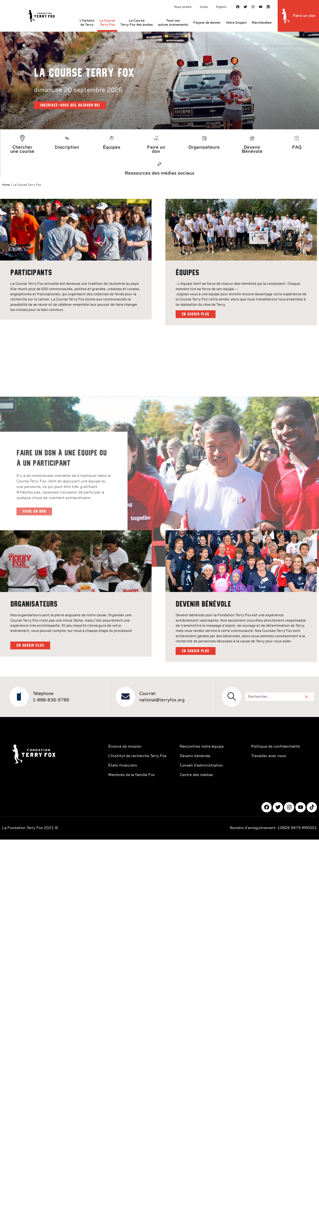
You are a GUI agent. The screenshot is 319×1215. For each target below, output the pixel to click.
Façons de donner (207, 22)
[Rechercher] (306, 694)
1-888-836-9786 (51, 697)
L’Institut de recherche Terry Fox (137, 753)
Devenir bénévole (195, 753)
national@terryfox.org (161, 697)
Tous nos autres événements (173, 23)
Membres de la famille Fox (131, 771)
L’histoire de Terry (87, 23)
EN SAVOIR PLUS (195, 313)
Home (6, 184)
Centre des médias (196, 771)
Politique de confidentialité (275, 743)
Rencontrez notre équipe (202, 743)
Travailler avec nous (268, 753)
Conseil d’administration (201, 762)
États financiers (122, 762)
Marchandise (261, 22)
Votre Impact (236, 22)
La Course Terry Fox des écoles (136, 23)
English (221, 6)
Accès (204, 6)
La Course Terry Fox (107, 23)
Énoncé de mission (125, 743)
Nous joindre (182, 6)
